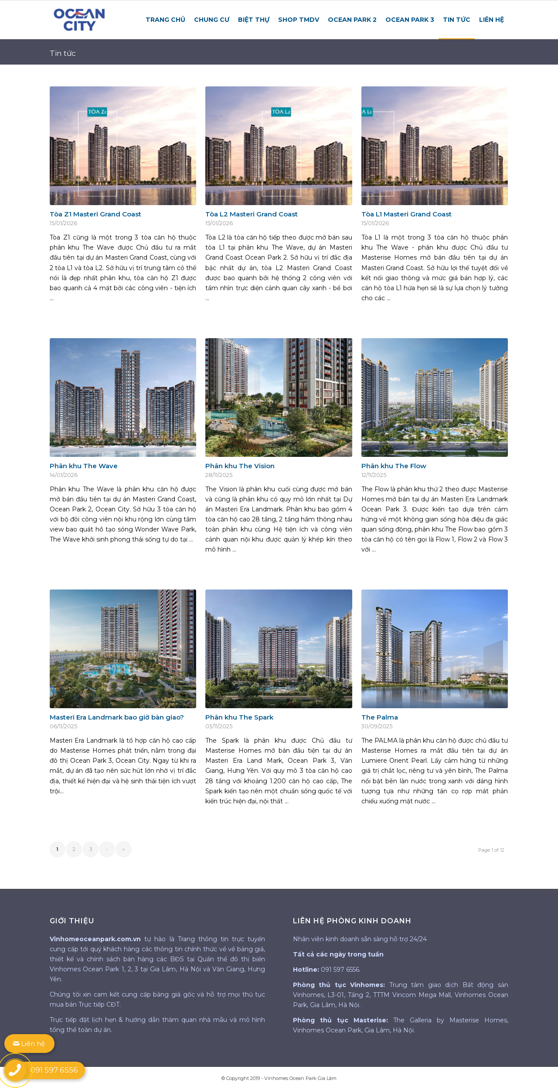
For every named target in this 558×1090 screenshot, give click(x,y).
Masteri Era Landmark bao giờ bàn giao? (117, 717)
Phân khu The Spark (239, 717)
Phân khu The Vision (240, 466)
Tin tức (63, 53)
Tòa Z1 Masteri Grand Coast (95, 214)
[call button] (15, 1070)
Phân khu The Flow (393, 466)
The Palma (379, 717)
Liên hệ (29, 1043)
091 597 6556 (340, 969)
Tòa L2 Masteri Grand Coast (251, 214)
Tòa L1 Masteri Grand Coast (406, 214)
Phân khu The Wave (84, 466)
